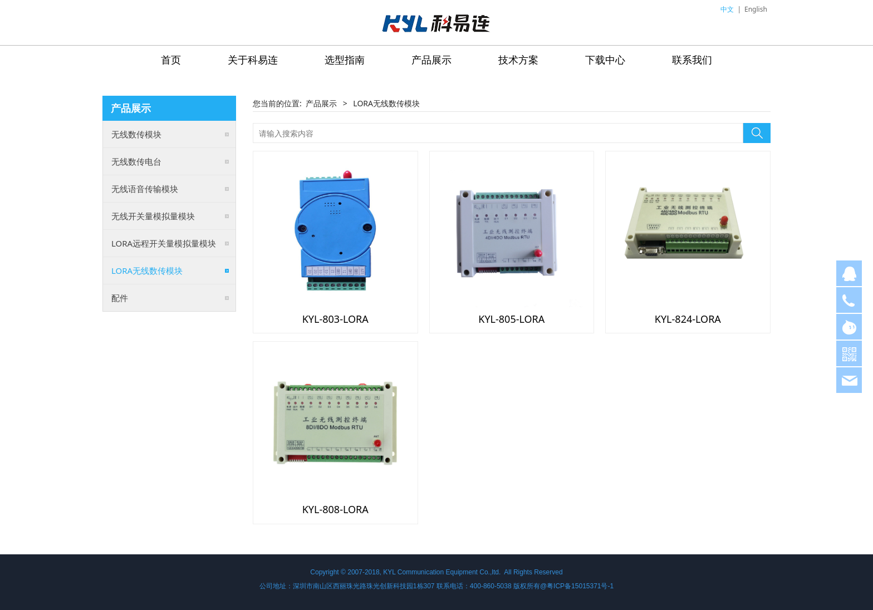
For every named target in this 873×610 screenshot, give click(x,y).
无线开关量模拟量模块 (153, 216)
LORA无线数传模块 (147, 270)
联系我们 (692, 59)
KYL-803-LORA (335, 319)
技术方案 (518, 59)
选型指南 (345, 59)
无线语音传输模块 (144, 188)
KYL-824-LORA (688, 319)
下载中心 (605, 59)
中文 (727, 9)
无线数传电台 (136, 161)
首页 (171, 59)
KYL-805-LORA (511, 319)
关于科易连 (253, 59)
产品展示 (431, 59)
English (755, 9)
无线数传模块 (136, 134)
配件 (119, 297)
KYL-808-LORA (335, 509)
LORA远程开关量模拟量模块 (163, 243)
